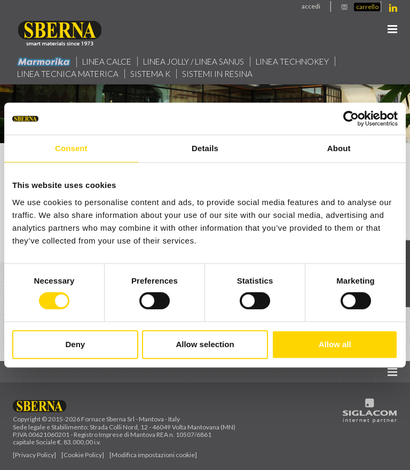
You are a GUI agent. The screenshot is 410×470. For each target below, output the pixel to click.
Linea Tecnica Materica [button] (68, 74)
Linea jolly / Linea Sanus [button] (195, 61)
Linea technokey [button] (294, 61)
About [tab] (339, 148)
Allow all (335, 344)
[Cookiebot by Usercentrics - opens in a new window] (351, 119)
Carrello (367, 7)
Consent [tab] (71, 148)
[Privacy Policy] (34, 455)
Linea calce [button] (107, 61)
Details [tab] (205, 148)
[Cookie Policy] (82, 455)
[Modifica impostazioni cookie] (153, 455)
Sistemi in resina (219, 74)
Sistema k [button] (151, 74)
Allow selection (205, 344)
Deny (75, 344)
